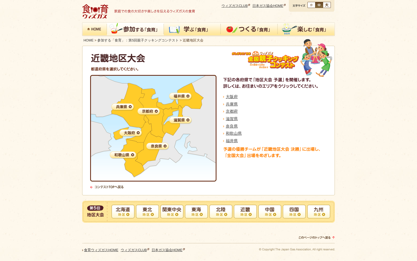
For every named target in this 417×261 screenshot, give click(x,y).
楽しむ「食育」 (306, 29)
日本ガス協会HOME (267, 6)
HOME (89, 40)
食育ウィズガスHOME (101, 250)
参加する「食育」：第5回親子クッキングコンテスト (138, 40)
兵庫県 (232, 104)
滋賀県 (232, 118)
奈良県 (232, 126)
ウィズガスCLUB (235, 6)
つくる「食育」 (249, 29)
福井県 (232, 140)
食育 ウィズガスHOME (94, 29)
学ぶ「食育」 (192, 29)
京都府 (232, 111)
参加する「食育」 (135, 29)
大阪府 (232, 96)
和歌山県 (234, 133)
